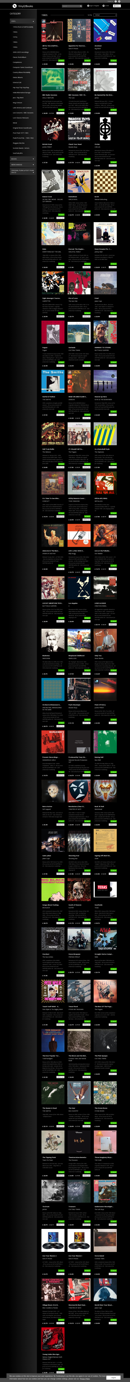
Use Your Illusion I (75, 1256)
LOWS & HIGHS (100, 603)
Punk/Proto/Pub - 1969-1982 (22, 138)
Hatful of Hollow (48, 397)
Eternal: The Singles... (77, 249)
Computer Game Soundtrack (22, 67)
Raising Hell (99, 757)
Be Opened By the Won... (104, 95)
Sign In (92, 6)
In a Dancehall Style (102, 449)
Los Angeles (73, 603)
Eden (44, 249)
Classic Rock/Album (18, 57)
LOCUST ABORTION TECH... (52, 603)
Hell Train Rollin (48, 449)
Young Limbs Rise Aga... (51, 1354)
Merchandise (16, 165)
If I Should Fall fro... (76, 449)
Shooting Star (74, 856)
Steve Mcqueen (74, 954)
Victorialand (99, 1256)
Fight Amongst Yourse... (51, 298)
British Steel (47, 144)
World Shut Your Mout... (104, 1305)
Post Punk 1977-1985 (19, 133)
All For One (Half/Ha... (50, 46)
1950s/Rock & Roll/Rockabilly (22, 27)
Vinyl (13, 21)
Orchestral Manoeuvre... (51, 705)
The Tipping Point (49, 1157)
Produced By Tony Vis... (77, 757)
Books (14, 159)
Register (97, 6)
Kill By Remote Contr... (77, 498)
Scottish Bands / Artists (20, 148)
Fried (97, 298)
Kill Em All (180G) (101, 498)
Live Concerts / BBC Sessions (22, 113)
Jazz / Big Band (17, 98)
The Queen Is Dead (49, 1108)
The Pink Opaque (101, 1056)
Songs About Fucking (50, 905)
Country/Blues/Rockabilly (20, 72)
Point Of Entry (100, 705)
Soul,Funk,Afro (17, 153)
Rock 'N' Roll (99, 806)
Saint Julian (46, 856)
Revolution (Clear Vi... (77, 806)
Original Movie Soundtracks (21, 128)
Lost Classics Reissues (20, 118)
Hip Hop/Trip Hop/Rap (20, 87)
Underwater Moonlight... (104, 1206)
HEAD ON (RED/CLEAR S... (78, 397)
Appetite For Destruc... (77, 46)
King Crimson (16, 103)
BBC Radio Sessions (49, 95)
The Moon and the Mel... (78, 1056)
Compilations (16, 62)
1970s (14, 37)
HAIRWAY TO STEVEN (103, 347)
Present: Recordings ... (50, 757)
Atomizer (98, 46)
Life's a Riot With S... (76, 551)
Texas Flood (73, 1006)
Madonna (46, 656)
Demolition (73, 197)
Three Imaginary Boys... (104, 1157)
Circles (97, 144)
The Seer (72, 1108)
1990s (14, 47)
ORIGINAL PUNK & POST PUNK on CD (22, 171)
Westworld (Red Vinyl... (77, 1305)
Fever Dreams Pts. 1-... (103, 249)
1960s (14, 32)
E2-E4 (97, 197)
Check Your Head (75, 144)
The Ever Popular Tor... (51, 1056)
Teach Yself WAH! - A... (50, 1006)
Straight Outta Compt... (104, 954)
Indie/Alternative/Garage (20, 92)
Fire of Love (73, 298)
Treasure (72, 1206)
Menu (117, 6)
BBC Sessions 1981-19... (77, 95)
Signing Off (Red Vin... (103, 856)
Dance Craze (47, 197)
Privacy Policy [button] (85, 1379)
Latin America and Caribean (21, 108)
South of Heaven (75, 905)
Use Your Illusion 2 (49, 1256)
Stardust (45, 954)
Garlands (72, 347)
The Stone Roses (101, 1108)
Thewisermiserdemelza (77, 1157)
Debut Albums (17, 77)
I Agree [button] (113, 1377)
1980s (14, 42)
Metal (14, 123)
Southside (98, 905)
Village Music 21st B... (50, 1305)
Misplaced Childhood (76, 656)
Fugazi (44, 347)
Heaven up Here (101, 397)
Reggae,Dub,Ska (17, 143)
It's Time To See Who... (51, 498)
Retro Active (47, 806)
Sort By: (90, 15)
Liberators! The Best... (50, 551)
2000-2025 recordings (20, 52)
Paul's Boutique (74, 705)
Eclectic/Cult (16, 82)
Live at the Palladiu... (102, 551)
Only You (98, 656)
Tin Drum (45, 1206)
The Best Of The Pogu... (104, 1006)
